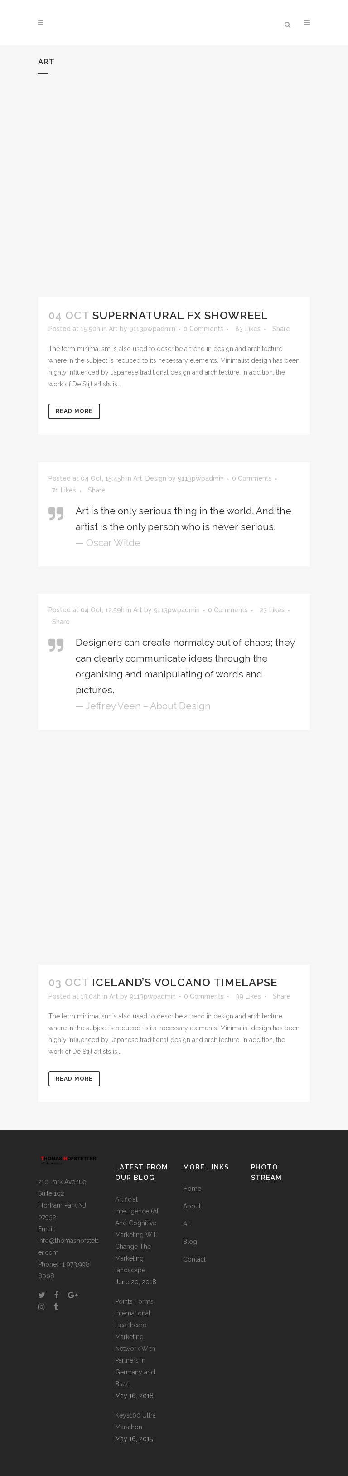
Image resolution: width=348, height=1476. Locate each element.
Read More (74, 411)
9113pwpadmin (152, 328)
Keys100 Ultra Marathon (135, 1421)
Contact (194, 1259)
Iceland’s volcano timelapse (184, 982)
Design (155, 478)
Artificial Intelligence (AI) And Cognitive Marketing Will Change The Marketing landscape (137, 1235)
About (192, 1206)
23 (272, 610)
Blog (190, 1241)
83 (248, 329)
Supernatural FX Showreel (180, 315)
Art (113, 328)
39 (248, 996)
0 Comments (203, 328)
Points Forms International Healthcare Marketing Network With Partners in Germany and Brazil (135, 1343)
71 (64, 490)
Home (192, 1188)
